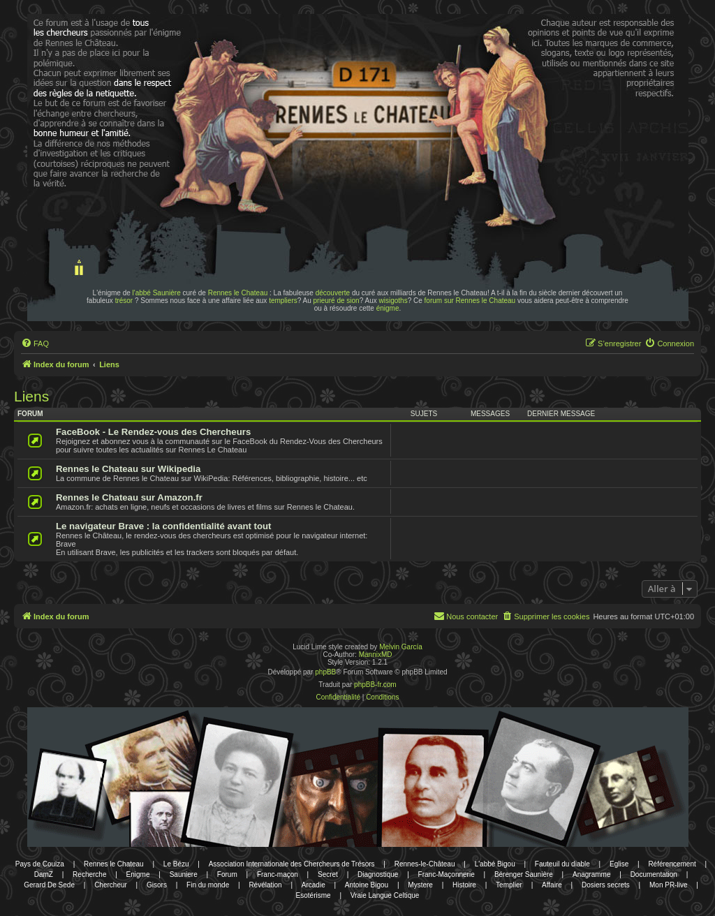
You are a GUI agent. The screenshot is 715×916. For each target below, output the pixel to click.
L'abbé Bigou (495, 864)
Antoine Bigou (366, 885)
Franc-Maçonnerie (446, 874)
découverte (333, 293)
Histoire (464, 885)
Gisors (157, 885)
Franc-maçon (277, 874)
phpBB (325, 672)
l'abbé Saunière (157, 293)
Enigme (138, 874)
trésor (124, 300)
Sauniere (184, 874)
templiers (283, 300)
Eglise (619, 864)
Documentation (654, 874)
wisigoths (393, 300)
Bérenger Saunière (523, 874)
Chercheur (110, 885)
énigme (387, 308)
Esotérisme (313, 895)
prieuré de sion (337, 300)
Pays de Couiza (39, 864)
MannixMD (375, 654)
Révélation (265, 885)
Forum (227, 874)
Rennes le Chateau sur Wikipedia (128, 469)
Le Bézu (176, 864)
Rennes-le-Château (425, 864)
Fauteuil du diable (562, 864)
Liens (31, 396)
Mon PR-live (668, 885)
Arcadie (313, 885)
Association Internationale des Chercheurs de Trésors (292, 864)
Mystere (420, 885)
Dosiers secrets (606, 885)
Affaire (552, 885)
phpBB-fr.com (375, 684)
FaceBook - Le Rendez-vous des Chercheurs (153, 432)
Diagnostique (378, 874)
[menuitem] (35, 343)
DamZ (43, 874)
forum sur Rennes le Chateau (470, 300)
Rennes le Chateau (238, 293)
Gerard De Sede (49, 885)
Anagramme (591, 874)
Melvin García (400, 647)
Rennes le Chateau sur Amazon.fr (129, 497)
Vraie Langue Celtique (385, 895)
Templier (509, 885)
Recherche (89, 874)
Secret (328, 874)
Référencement (671, 864)
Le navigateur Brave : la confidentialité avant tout (164, 526)
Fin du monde (207, 885)
